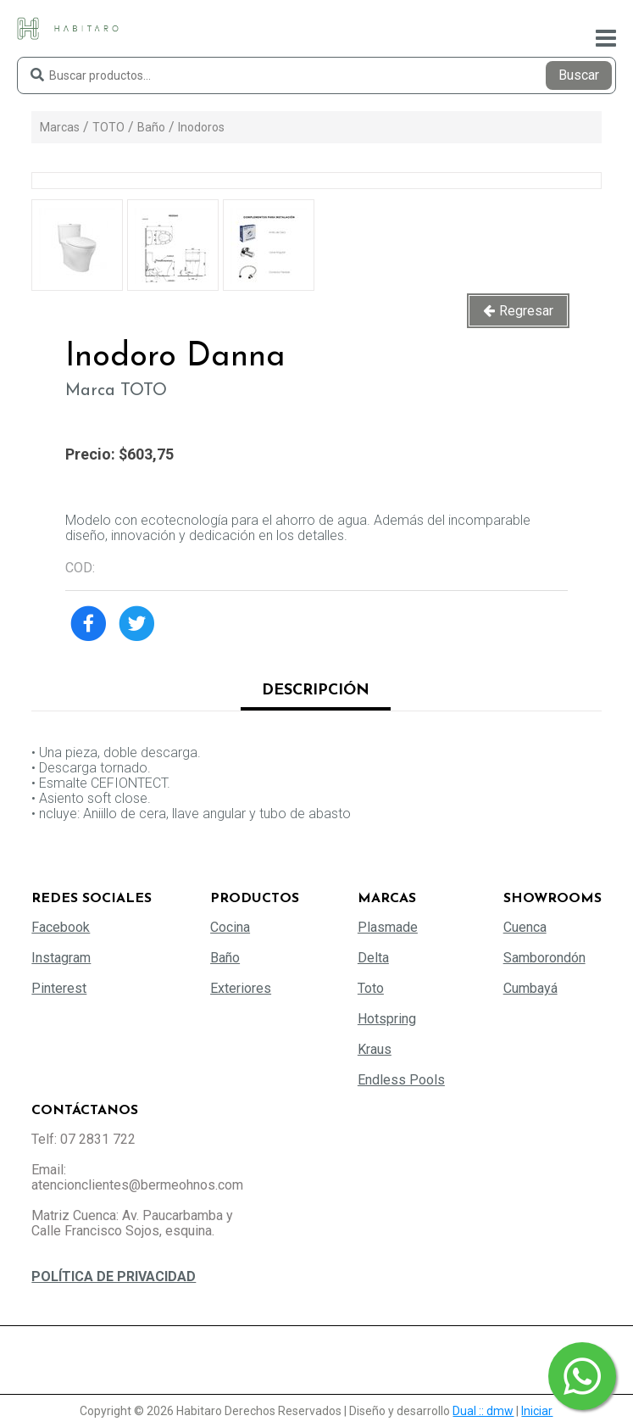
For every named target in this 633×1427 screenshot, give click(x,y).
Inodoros (201, 127)
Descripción (315, 691)
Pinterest (58, 988)
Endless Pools (401, 1080)
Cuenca (525, 927)
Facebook (60, 927)
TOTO (108, 127)
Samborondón (544, 958)
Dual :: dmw (483, 1411)
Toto (371, 988)
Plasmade (388, 927)
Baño (151, 127)
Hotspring (387, 1019)
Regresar (526, 311)
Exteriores (240, 988)
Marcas (60, 127)
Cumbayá (530, 988)
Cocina (230, 927)
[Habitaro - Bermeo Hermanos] (68, 28)
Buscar (578, 75)
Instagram (61, 958)
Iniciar (536, 1411)
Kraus (374, 1049)
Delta (373, 958)
